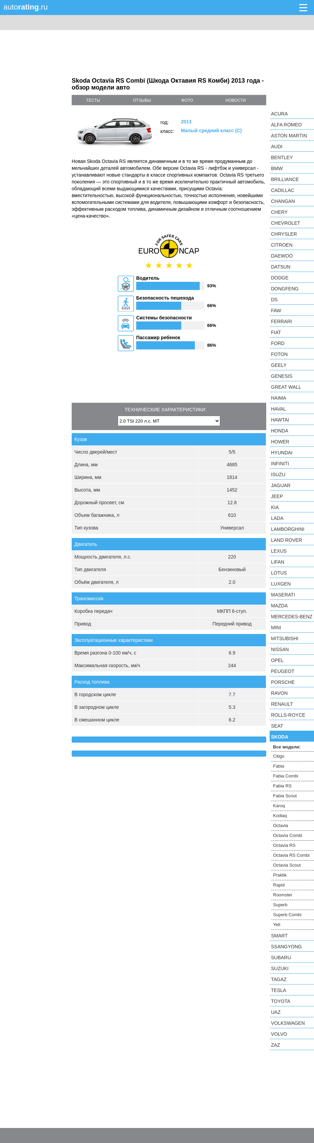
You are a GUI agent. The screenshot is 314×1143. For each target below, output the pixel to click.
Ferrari (281, 321)
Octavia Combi (287, 835)
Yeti (276, 924)
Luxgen (281, 584)
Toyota (280, 1001)
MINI (276, 627)
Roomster (282, 894)
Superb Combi (287, 914)
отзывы (142, 100)
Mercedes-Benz (291, 616)
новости (236, 100)
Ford (278, 343)
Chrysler (284, 234)
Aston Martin (289, 135)
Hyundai (281, 452)
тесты (93, 100)
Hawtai (280, 420)
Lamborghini (287, 529)
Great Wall (286, 387)
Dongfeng (285, 288)
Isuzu (278, 474)
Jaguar (280, 485)
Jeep (277, 496)
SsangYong (286, 946)
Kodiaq (280, 815)
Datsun (280, 267)
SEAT (277, 726)
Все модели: (287, 746)
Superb (280, 904)
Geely (279, 365)
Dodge (279, 277)
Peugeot (282, 671)
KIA (275, 507)
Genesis (281, 376)
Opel (277, 660)
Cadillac (282, 190)
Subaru (281, 957)
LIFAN (277, 562)
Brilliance (285, 179)
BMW (277, 168)
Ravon (279, 693)
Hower (280, 441)
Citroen (281, 245)
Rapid (279, 884)
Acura (279, 113)
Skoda (279, 737)
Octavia (280, 825)
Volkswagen (288, 1023)
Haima (278, 398)
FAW (276, 310)
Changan (283, 201)
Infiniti (280, 463)
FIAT (276, 332)
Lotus (279, 573)
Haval (278, 409)
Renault (282, 704)
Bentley (282, 157)
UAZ (276, 1012)
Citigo (278, 756)
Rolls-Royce (288, 715)
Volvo (279, 1034)
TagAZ (279, 979)
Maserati (283, 594)
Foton (279, 354)
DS (274, 299)
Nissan (280, 649)
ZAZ (275, 1045)
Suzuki (279, 968)
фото (187, 100)
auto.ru (25, 7)
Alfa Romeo (286, 124)
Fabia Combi (285, 776)
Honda (279, 430)
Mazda (279, 605)
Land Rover (286, 540)
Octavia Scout (287, 865)
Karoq (279, 805)
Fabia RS (282, 785)
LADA (277, 518)
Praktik (280, 875)
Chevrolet (285, 223)
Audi (276, 146)
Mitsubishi (284, 638)
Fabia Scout (285, 795)
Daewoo (282, 256)
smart (279, 935)
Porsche (283, 682)
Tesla (278, 990)
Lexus (279, 551)
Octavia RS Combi (291, 855)
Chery (279, 212)
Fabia (278, 766)
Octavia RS (284, 845)
